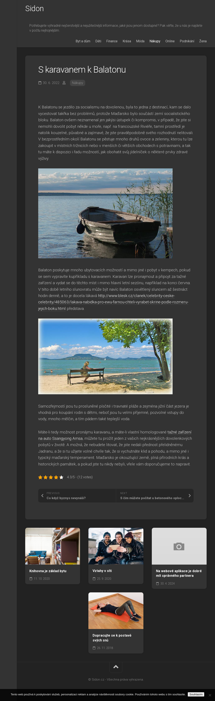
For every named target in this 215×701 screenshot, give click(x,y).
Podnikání (187, 41)
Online (170, 41)
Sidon (34, 8)
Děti (98, 41)
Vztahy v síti (102, 571)
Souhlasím (196, 694)
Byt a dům (83, 41)
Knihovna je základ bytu (47, 571)
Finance (112, 41)
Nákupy (154, 41)
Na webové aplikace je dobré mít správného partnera (179, 573)
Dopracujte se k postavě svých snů (112, 637)
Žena (203, 41)
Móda (140, 41)
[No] (210, 695)
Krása (127, 41)
